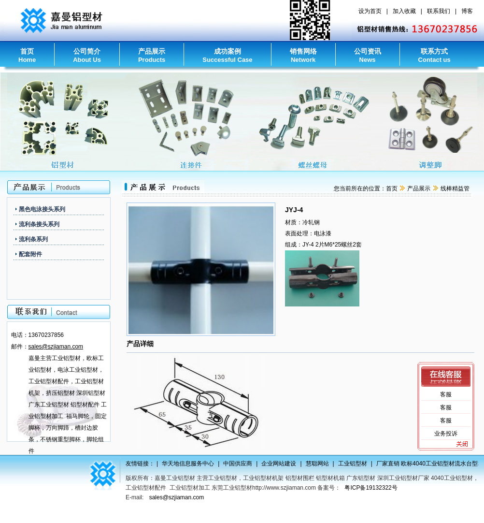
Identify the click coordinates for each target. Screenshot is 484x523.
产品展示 (151, 55)
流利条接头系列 (39, 224)
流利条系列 (33, 239)
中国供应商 (239, 463)
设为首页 (370, 11)
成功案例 (227, 55)
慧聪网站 (318, 463)
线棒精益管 (455, 188)
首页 (27, 55)
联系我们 (438, 11)
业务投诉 (445, 433)
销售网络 (303, 55)
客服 (446, 394)
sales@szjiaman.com (176, 497)
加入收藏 (404, 11)
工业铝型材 (354, 463)
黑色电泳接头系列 (42, 209)
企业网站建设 (280, 463)
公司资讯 (367, 55)
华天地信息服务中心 (189, 463)
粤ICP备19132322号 (370, 487)
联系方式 (434, 55)
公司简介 (87, 55)
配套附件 (30, 254)
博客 (467, 11)
